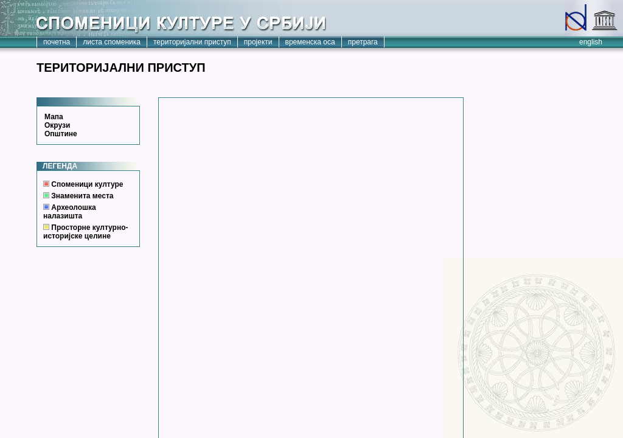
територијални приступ (192, 42)
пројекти (258, 42)
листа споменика (112, 42)
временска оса (310, 42)
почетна (56, 42)
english (590, 42)
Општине (60, 134)
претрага (363, 42)
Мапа (53, 117)
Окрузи (57, 125)
